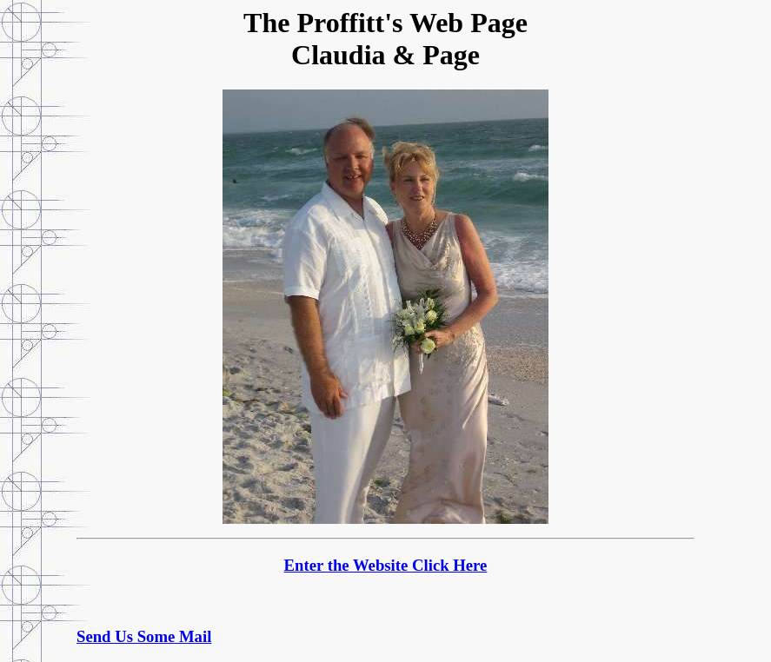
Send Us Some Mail (143, 636)
